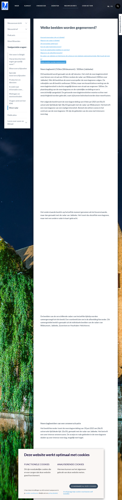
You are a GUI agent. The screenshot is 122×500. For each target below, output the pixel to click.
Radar (45, 447)
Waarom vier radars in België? (50, 40)
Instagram (105, 448)
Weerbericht (8, 445)
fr (112, 6)
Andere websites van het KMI (51, 440)
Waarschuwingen (10, 450)
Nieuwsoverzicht (14, 23)
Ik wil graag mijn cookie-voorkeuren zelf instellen (78, 493)
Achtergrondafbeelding (120, 24)
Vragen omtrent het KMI (17, 102)
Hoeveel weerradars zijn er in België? (52, 37)
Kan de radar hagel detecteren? (50, 47)
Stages (84, 447)
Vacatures (85, 445)
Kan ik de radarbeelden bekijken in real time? (55, 50)
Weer (17, 6)
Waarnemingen (9, 447)
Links (65, 439)
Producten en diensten (15, 81)
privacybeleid (53, 493)
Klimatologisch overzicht (29, 444)
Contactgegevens (107, 443)
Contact (105, 439)
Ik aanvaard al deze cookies (83, 486)
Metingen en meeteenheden (15, 95)
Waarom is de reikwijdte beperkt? (51, 53)
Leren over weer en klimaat (15, 122)
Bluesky (104, 453)
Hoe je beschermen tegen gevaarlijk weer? (17, 61)
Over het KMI (87, 6)
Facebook (104, 445)
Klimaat (27, 6)
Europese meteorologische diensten (69, 445)
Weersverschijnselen (18, 68)
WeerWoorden (13, 41)
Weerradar (13, 108)
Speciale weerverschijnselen (17, 74)
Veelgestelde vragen (16, 47)
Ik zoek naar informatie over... (16, 88)
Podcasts (11, 35)
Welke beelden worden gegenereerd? (53, 62)
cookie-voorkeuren (32, 493)
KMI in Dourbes (48, 445)
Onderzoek (41, 6)
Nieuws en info (70, 6)
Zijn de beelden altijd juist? (49, 43)
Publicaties (12, 115)
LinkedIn (104, 451)
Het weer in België (17, 54)
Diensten (55, 6)
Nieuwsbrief (12, 29)
